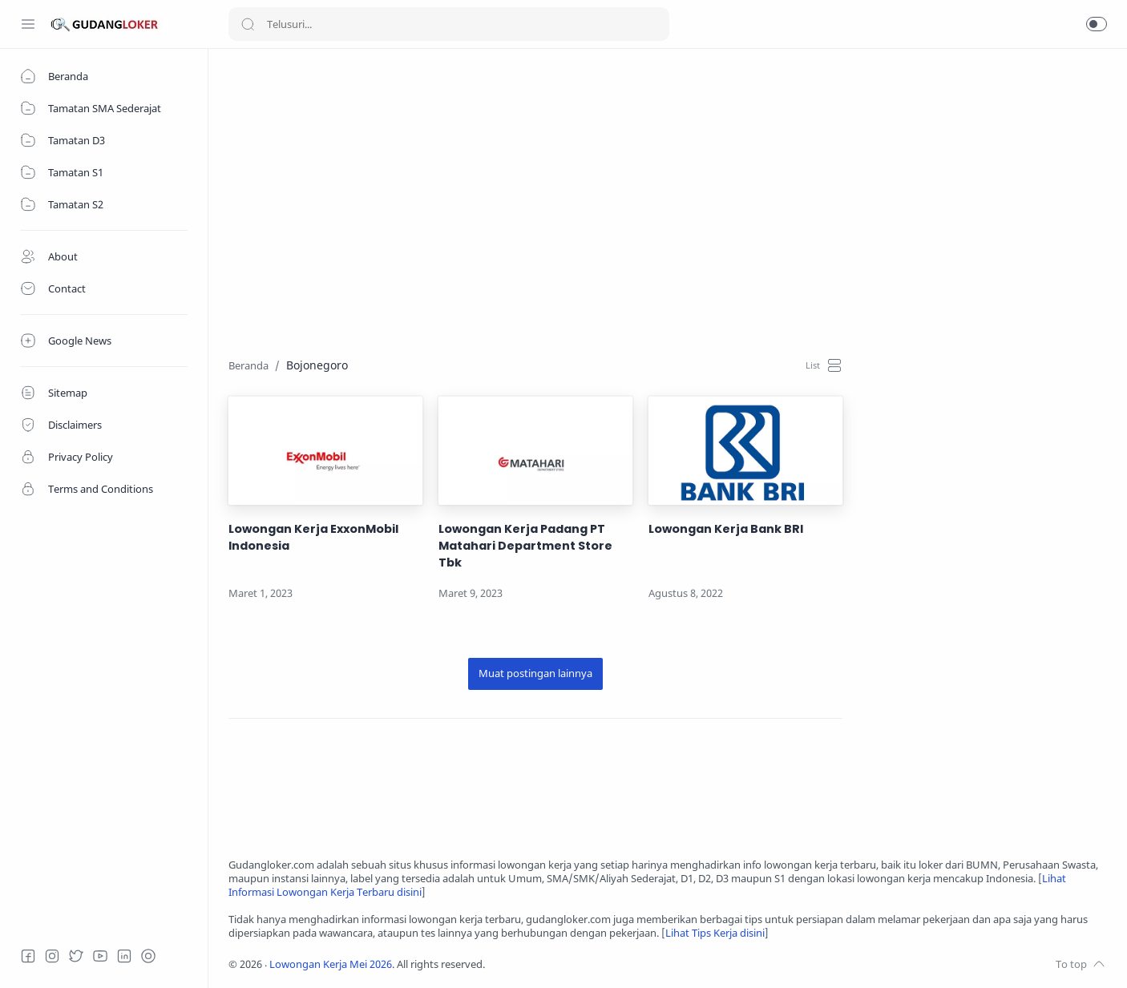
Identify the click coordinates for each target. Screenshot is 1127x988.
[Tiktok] (148, 956)
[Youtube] (100, 956)
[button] (1096, 24)
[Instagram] (52, 956)
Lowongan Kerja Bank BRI (725, 529)
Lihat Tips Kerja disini (715, 933)
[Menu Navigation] (28, 24)
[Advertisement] (667, 181)
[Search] (448, 24)
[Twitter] (76, 956)
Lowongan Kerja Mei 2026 (330, 964)
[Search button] (247, 24)
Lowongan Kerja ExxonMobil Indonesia (313, 537)
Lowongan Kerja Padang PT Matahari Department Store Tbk (525, 546)
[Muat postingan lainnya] (535, 674)
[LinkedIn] (124, 956)
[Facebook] (28, 956)
